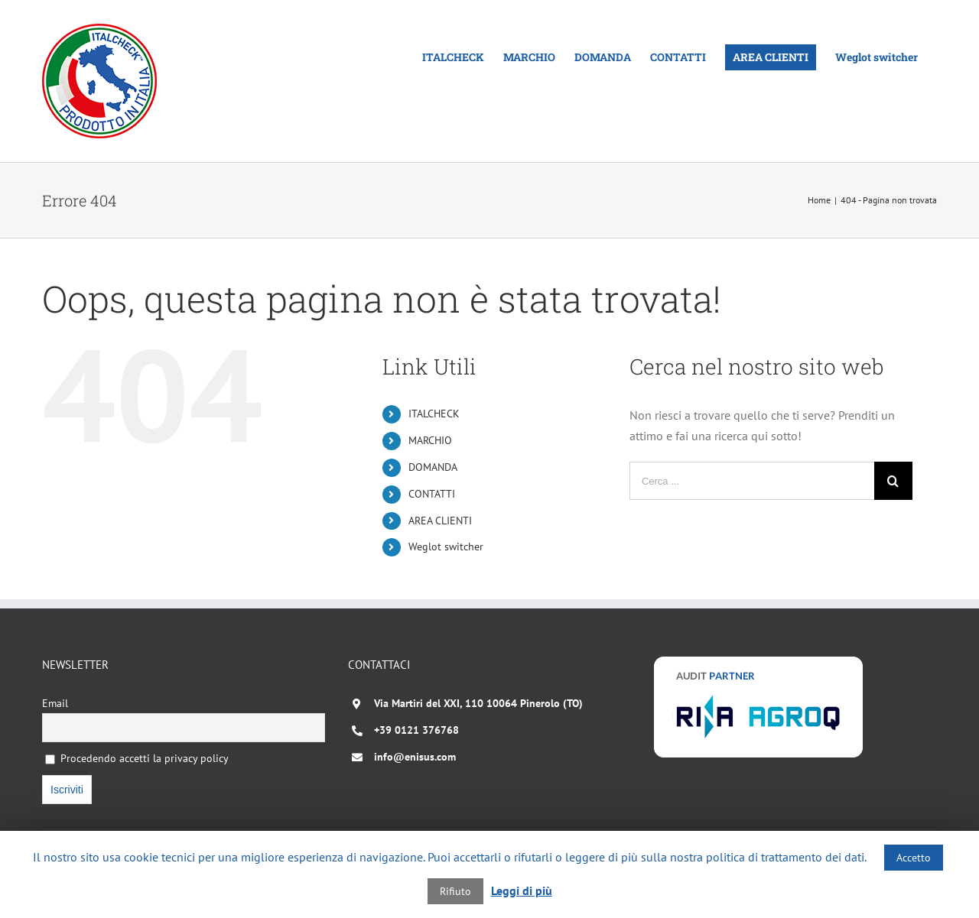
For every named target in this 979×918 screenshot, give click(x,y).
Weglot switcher (445, 546)
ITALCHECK (434, 413)
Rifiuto (455, 891)
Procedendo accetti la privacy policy (137, 758)
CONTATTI (431, 494)
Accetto (913, 857)
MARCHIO (430, 440)
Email (55, 703)
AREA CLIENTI (440, 520)
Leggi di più (521, 890)
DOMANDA (432, 467)
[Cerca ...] (751, 481)
